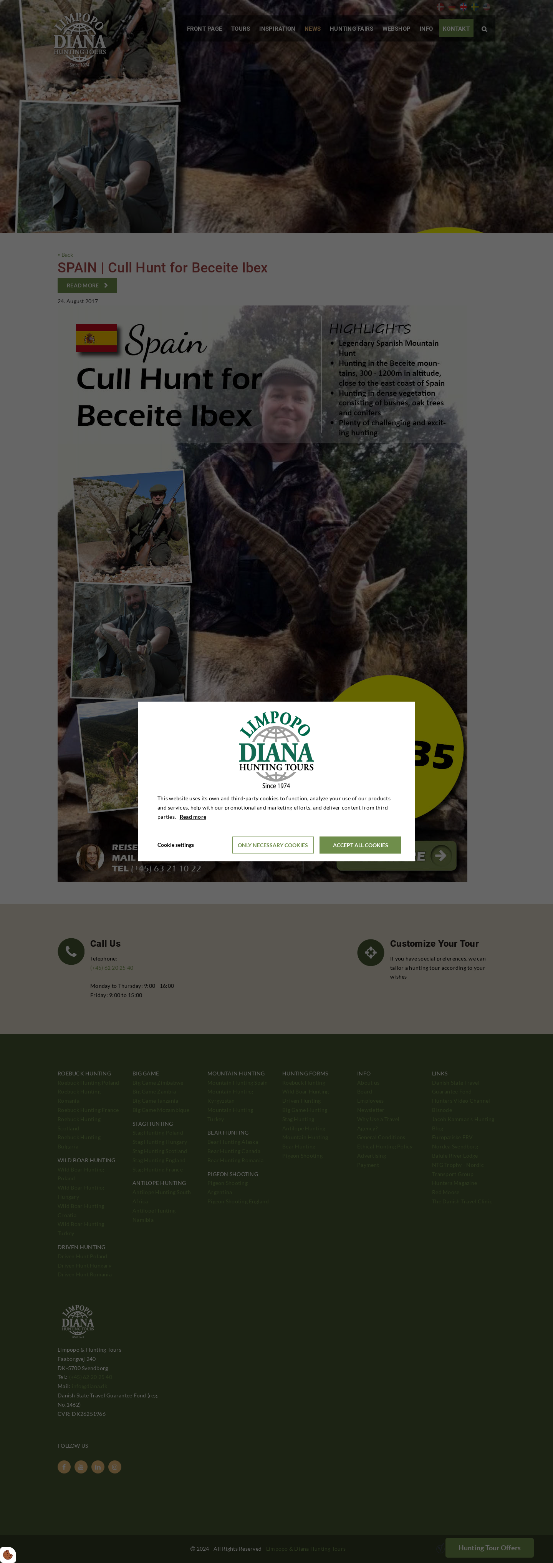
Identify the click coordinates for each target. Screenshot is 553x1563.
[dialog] (276, 781)
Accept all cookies (360, 845)
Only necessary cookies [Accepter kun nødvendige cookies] (273, 845)
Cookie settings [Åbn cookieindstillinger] (175, 845)
